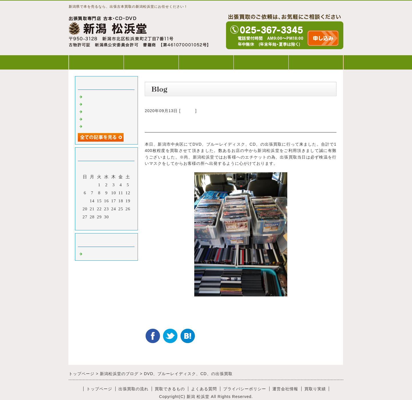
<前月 (94, 224)
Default (188, 110)
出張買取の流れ (151, 62)
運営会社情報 (285, 389)
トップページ (96, 62)
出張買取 (93, 96)
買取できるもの (206, 62)
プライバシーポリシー (244, 389)
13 (85, 201)
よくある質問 (260, 62)
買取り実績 (315, 389)
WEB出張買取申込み (316, 62)
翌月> (118, 224)
